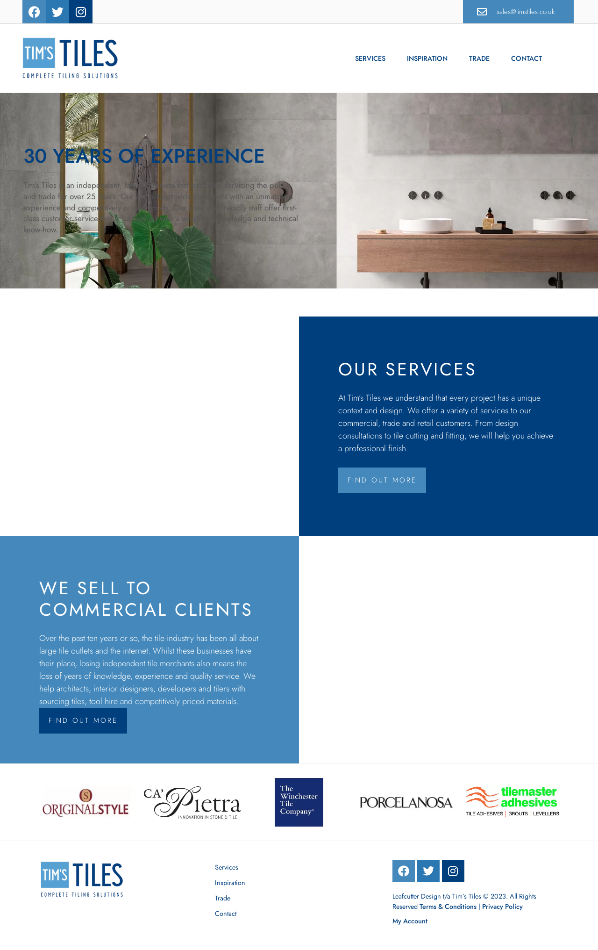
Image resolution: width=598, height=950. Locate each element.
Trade (479, 58)
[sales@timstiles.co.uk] (482, 12)
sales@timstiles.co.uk (526, 12)
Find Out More (382, 480)
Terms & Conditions (448, 906)
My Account (409, 921)
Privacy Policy (502, 906)
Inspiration (427, 58)
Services (370, 58)
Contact (526, 58)
